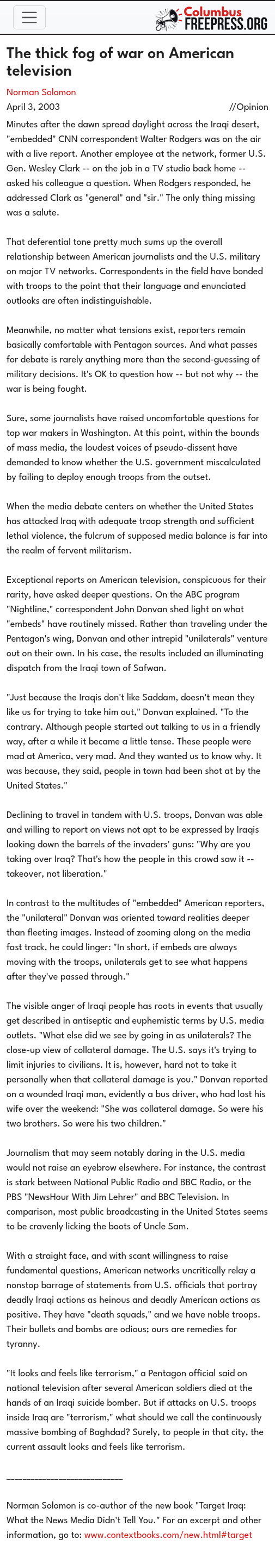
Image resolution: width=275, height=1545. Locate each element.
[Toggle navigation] (29, 17)
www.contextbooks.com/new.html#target (168, 1535)
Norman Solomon (41, 92)
